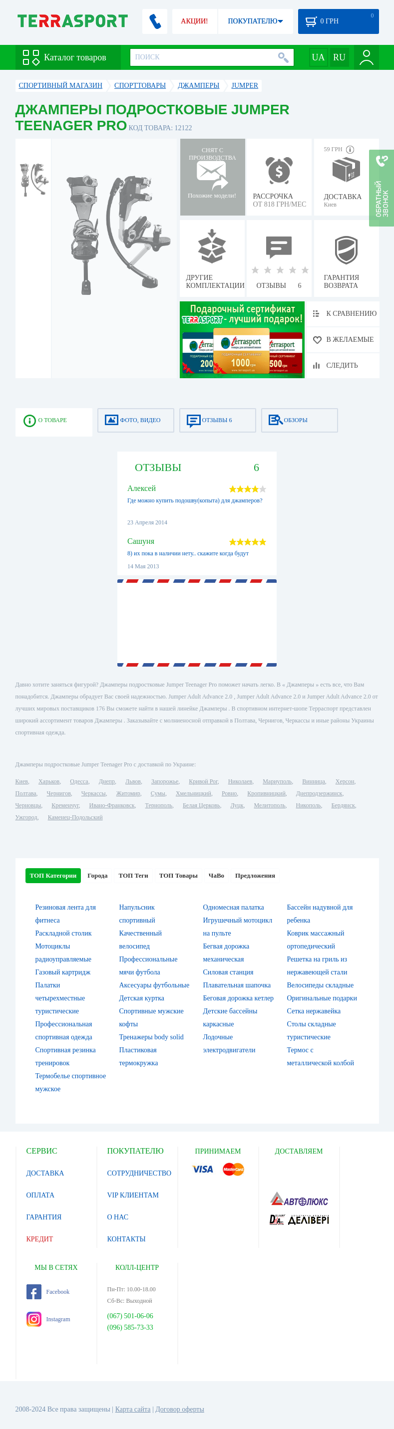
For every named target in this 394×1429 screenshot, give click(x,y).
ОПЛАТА (40, 1195)
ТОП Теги (133, 875)
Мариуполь (277, 781)
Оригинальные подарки (322, 998)
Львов (133, 781)
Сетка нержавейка (314, 1011)
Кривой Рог (203, 781)
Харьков (48, 781)
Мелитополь (269, 805)
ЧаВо (216, 875)
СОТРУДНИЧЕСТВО (139, 1173)
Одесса (79, 781)
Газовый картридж (63, 972)
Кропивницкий (266, 793)
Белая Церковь (201, 805)
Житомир (128, 793)
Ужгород (26, 817)
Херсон (345, 781)
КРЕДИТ (39, 1239)
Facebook (48, 1291)
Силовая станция (228, 972)
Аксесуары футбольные (154, 985)
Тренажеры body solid (151, 1037)
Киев (21, 781)
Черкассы (93, 793)
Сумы (158, 793)
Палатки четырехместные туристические (60, 998)
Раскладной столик (63, 933)
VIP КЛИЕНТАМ (133, 1195)
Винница (313, 781)
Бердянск (343, 805)
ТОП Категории (53, 875)
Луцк (236, 805)
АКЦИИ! (194, 21)
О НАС (117, 1217)
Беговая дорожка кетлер (238, 998)
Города (97, 875)
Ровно (229, 793)
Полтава (25, 793)
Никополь (308, 805)
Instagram (48, 1319)
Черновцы (28, 805)
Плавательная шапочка (237, 985)
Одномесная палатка (233, 907)
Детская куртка (142, 998)
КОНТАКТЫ (126, 1239)
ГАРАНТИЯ (44, 1217)
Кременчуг (64, 805)
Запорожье (164, 781)
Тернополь (158, 805)
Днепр (107, 781)
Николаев (240, 781)
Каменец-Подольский (75, 817)
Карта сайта (133, 1409)
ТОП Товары (178, 875)
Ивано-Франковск (111, 805)
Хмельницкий (193, 793)
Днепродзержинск (319, 793)
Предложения (255, 875)
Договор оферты (179, 1409)
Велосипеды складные (320, 985)
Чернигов (59, 793)
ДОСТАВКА (45, 1173)
